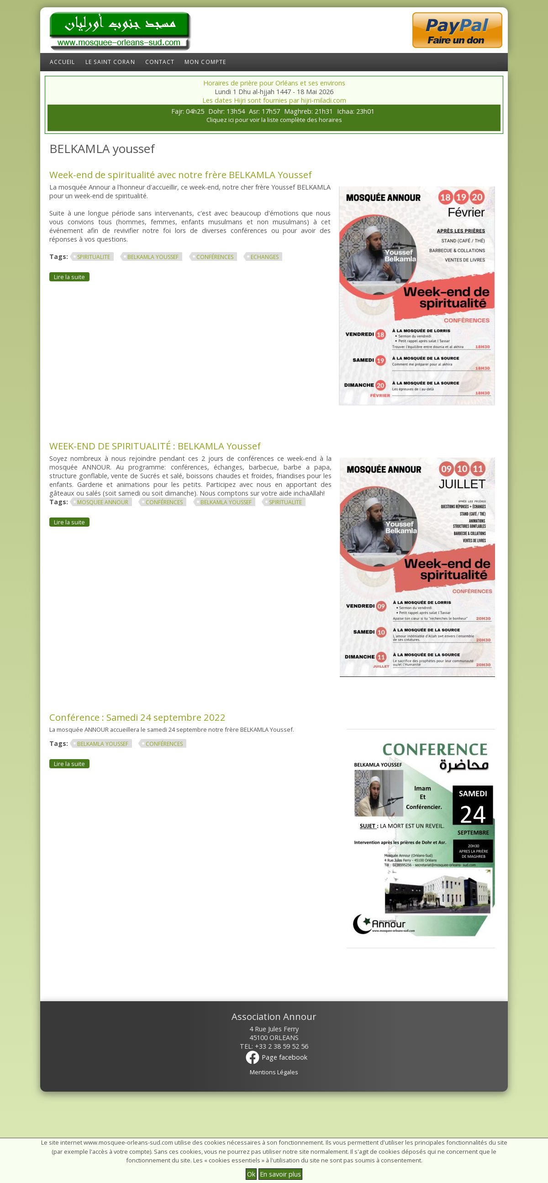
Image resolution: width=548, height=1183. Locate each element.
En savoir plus (280, 1174)
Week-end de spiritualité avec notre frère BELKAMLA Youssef (180, 174)
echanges (265, 257)
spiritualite (93, 257)
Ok (251, 1174)
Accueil (62, 62)
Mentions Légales (274, 1072)
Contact (160, 62)
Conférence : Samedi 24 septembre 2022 (137, 717)
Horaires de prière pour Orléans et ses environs (274, 83)
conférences (214, 257)
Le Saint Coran (110, 62)
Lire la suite (72, 276)
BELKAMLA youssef (153, 257)
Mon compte (205, 62)
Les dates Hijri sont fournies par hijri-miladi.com (274, 100)
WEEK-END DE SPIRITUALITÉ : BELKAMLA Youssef (155, 445)
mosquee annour (102, 502)
